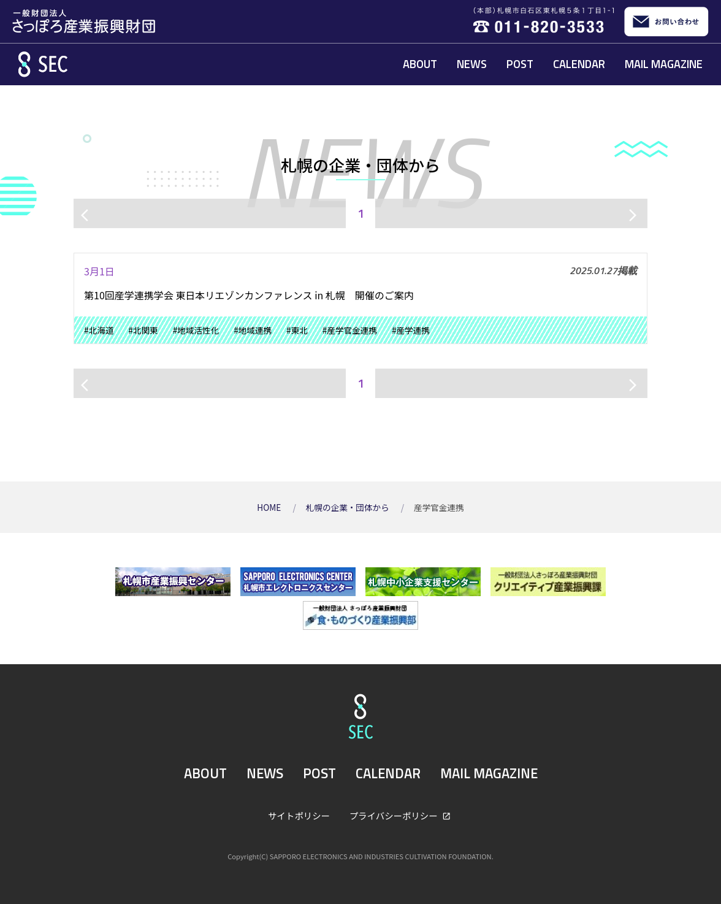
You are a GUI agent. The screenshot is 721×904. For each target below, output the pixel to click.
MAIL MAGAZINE (664, 63)
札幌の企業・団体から (348, 507)
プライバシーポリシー (394, 815)
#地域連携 (253, 330)
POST (519, 63)
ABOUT (420, 63)
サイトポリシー (299, 815)
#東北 (297, 330)
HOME (270, 507)
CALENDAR (579, 63)
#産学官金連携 (349, 330)
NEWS (472, 63)
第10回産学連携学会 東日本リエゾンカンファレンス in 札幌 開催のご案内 (249, 295)
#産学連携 (411, 330)
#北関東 (143, 330)
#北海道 (98, 330)
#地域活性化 (196, 330)
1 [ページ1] (360, 213)
